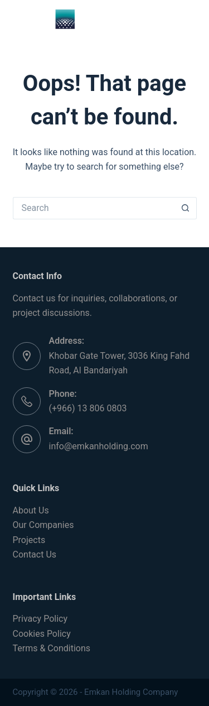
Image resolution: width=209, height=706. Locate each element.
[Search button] (185, 208)
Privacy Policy (40, 618)
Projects (29, 540)
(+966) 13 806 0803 (88, 408)
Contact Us (35, 554)
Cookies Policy (42, 633)
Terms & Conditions (52, 648)
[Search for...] (93, 208)
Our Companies (43, 525)
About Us (31, 510)
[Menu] (192, 20)
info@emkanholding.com (98, 446)
